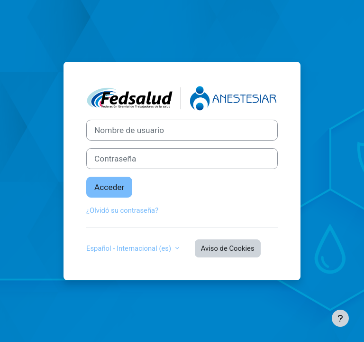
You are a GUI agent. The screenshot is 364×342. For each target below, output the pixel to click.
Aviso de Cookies (228, 248)
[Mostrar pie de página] (340, 318)
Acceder (109, 187)
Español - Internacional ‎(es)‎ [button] (129, 248)
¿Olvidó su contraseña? (122, 210)
